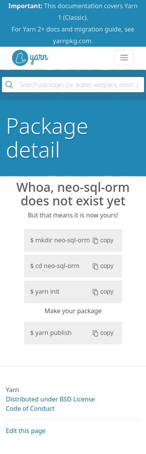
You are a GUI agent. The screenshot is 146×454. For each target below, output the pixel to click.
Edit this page (26, 430)
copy (103, 240)
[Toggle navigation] (124, 57)
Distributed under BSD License (50, 399)
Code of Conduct (30, 408)
